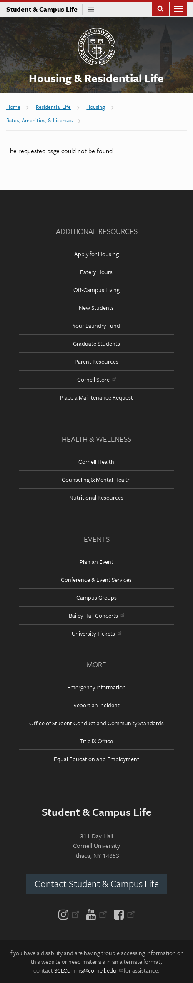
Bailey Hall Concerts (96, 615)
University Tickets (96, 633)
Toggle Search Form (160, 8)
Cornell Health (96, 461)
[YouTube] (96, 913)
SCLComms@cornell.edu (88, 970)
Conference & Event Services (96, 579)
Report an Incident (96, 705)
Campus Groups (96, 597)
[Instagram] (70, 913)
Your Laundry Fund (96, 325)
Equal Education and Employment (96, 758)
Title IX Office (96, 741)
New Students (96, 307)
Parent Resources (96, 361)
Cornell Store (96, 379)
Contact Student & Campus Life (97, 883)
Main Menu (178, 8)
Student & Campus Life (44, 9)
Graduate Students (96, 343)
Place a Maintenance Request (96, 397)
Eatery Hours (96, 271)
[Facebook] (122, 913)
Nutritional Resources (96, 497)
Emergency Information (96, 687)
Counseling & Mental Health (96, 479)
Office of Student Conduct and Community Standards (96, 723)
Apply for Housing (96, 253)
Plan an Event (96, 561)
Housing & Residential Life (96, 78)
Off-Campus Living (96, 289)
